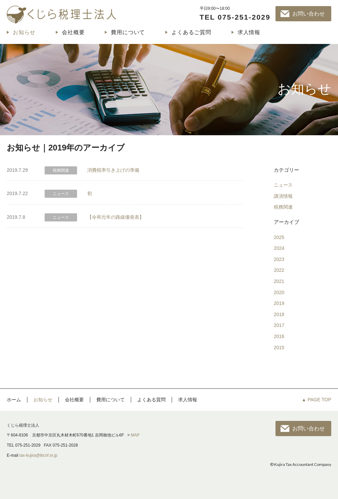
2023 (279, 259)
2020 (279, 292)
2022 (279, 270)
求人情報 (249, 32)
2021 (279, 281)
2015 (279, 347)
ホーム (14, 399)
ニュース (283, 185)
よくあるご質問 (191, 32)
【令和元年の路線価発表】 (115, 217)
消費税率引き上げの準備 (113, 170)
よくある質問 (151, 399)
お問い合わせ (308, 14)
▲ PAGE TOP (316, 399)
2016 (279, 336)
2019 (279, 303)
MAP (135, 435)
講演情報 (283, 196)
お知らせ (24, 32)
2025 (279, 237)
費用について (128, 32)
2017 (279, 325)
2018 (279, 314)
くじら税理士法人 (61, 14)
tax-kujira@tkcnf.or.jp (38, 455)
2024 (279, 248)
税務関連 (283, 207)
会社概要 (73, 32)
